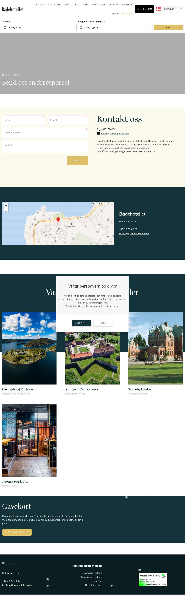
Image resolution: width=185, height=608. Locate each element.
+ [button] (6, 205)
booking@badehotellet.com (134, 233)
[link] (140, 130)
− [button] (6, 210)
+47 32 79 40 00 (11, 580)
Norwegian (165, 9)
